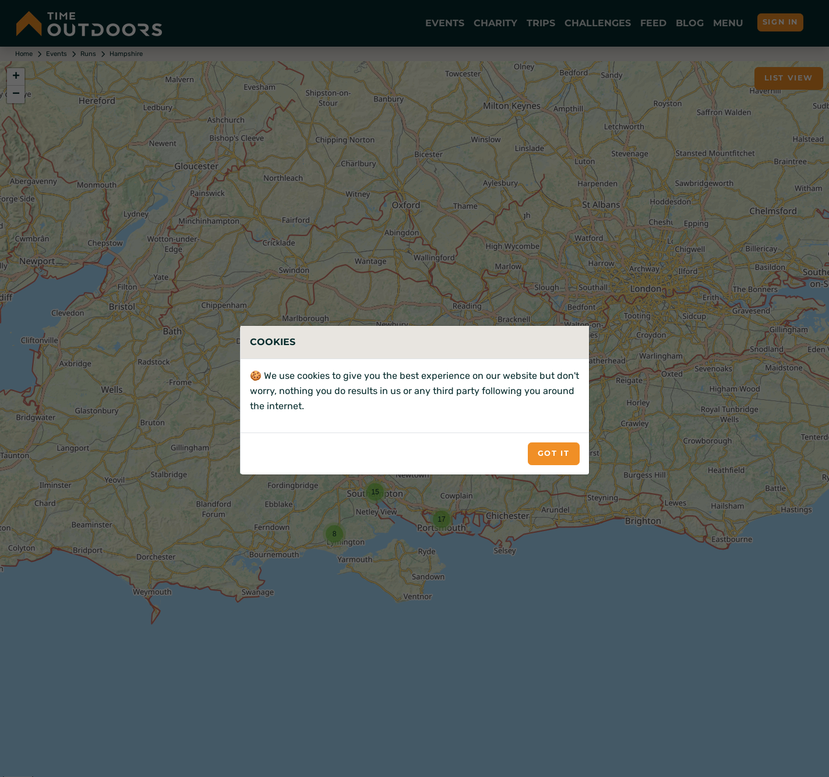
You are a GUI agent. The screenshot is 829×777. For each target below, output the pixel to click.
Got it (554, 453)
